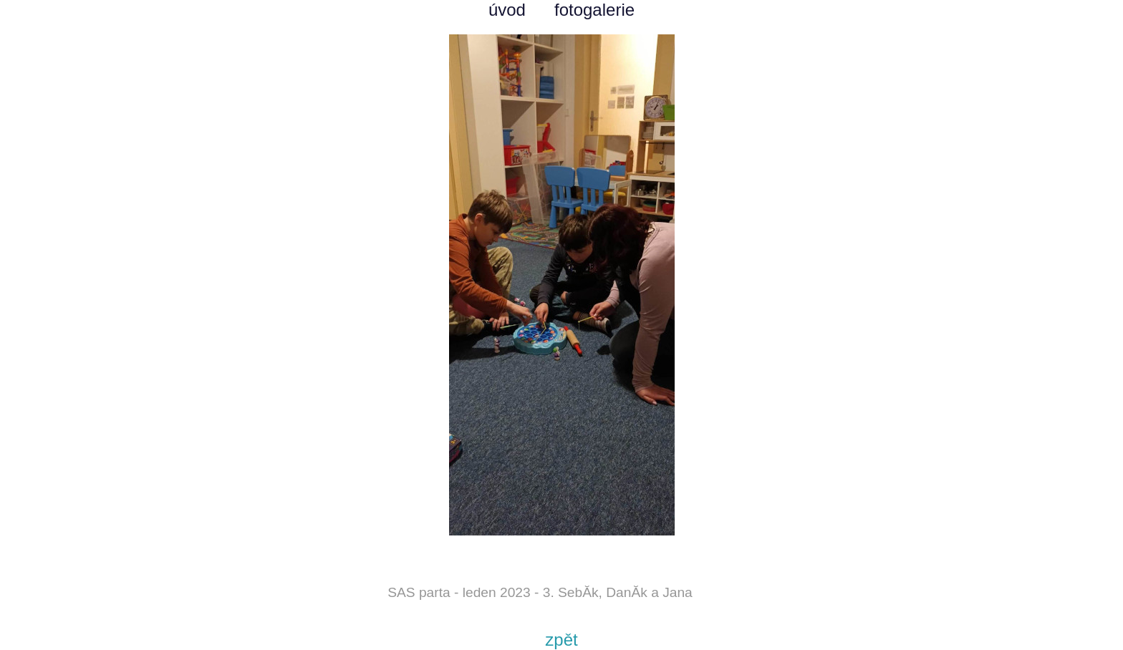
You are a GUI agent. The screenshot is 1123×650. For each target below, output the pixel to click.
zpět (561, 639)
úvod (507, 9)
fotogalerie (594, 9)
